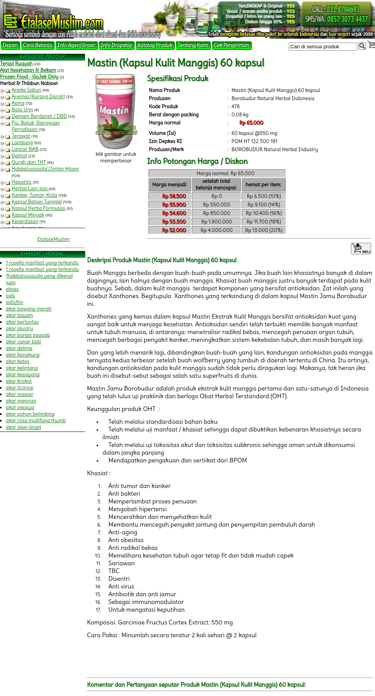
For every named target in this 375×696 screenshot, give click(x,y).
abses (12, 289)
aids (10, 295)
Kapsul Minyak (28, 215)
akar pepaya (20, 407)
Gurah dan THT (29, 162)
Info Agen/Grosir (76, 45)
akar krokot (19, 381)
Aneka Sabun (26, 90)
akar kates (17, 361)
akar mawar (20, 394)
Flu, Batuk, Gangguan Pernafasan (36, 126)
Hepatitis (22, 182)
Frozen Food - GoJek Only (29, 76)
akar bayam (19, 315)
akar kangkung (23, 354)
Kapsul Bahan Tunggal (37, 201)
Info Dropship (116, 45)
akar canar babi (23, 341)
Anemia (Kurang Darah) (38, 96)
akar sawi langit (23, 427)
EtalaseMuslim (53, 239)
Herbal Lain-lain (30, 188)
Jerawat (21, 136)
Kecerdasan (25, 221)
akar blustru (19, 328)
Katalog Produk (155, 45)
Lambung (22, 142)
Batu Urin (22, 109)
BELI (361, 249)
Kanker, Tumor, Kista (34, 195)
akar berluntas (22, 322)
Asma (18, 103)
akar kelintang (22, 368)
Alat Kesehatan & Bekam (28, 70)
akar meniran (21, 400)
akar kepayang (23, 374)
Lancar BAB (25, 149)
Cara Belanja (37, 45)
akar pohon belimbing (30, 414)
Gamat (19, 155)
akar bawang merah (28, 308)
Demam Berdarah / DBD (39, 116)
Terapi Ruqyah (16, 63)
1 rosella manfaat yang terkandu (42, 262)
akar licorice (19, 387)
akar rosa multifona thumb (36, 420)
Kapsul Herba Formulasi (38, 208)
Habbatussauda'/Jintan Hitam (45, 168)
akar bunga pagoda (28, 335)
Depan (10, 45)
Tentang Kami (193, 45)
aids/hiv (14, 302)
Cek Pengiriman (231, 45)
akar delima (19, 348)
